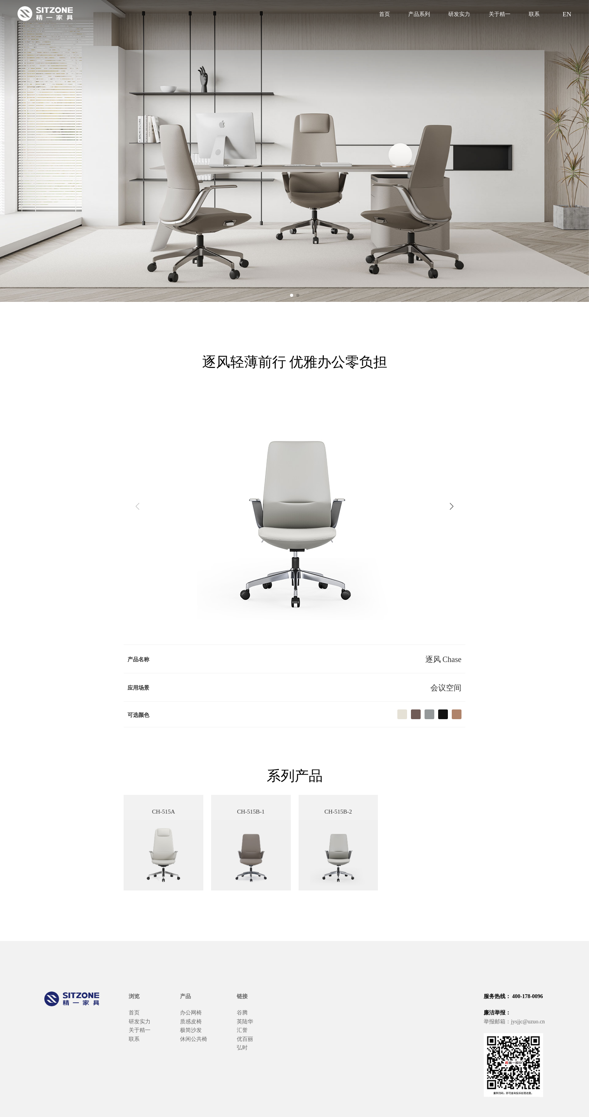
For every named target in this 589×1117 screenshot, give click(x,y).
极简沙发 (191, 1029)
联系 (534, 13)
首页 (384, 13)
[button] (291, 295)
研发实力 (459, 13)
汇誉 (242, 1029)
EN (566, 13)
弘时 (242, 1047)
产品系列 (419, 13)
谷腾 (242, 1012)
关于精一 (499, 13)
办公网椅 (191, 1012)
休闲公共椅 (193, 1038)
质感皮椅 (191, 1021)
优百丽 (245, 1038)
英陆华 (245, 1021)
